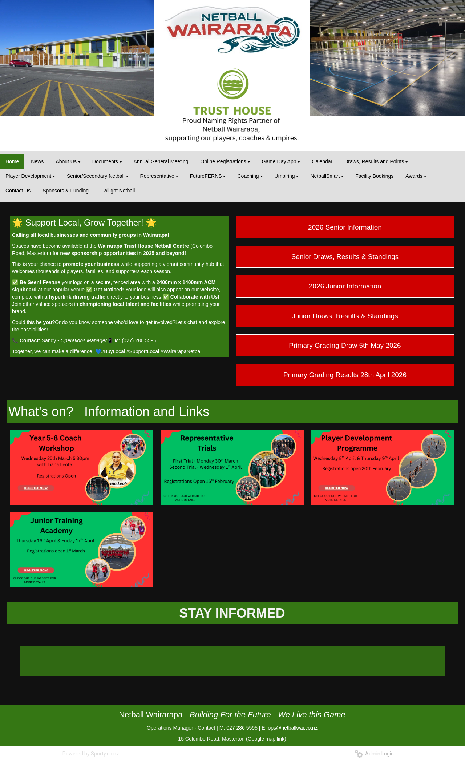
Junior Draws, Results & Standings (345, 316)
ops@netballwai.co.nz (292, 728)
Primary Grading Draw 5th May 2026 (345, 345)
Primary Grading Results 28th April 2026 (345, 375)
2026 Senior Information (345, 227)
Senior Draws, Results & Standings (345, 256)
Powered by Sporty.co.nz (90, 754)
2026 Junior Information (345, 286)
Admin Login (374, 754)
